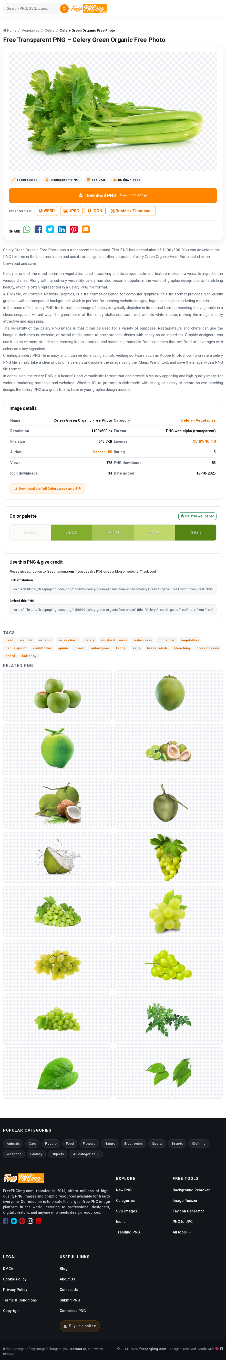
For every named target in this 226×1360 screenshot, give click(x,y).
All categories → (86, 1154)
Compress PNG (73, 1311)
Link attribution (21, 580)
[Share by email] (86, 231)
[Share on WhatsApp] (27, 231)
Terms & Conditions (20, 1300)
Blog (64, 1268)
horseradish (157, 648)
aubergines (100, 648)
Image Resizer (185, 1200)
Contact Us (69, 1289)
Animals (13, 1143)
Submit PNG (70, 1300)
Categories (125, 1200)
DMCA (8, 1268)
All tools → (182, 1232)
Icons (121, 1221)
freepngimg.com (152, 1349)
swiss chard (68, 640)
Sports (157, 1143)
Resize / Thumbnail (131, 210)
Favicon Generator (188, 1211)
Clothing (199, 1143)
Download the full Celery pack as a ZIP (47, 488)
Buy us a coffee (80, 1326)
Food (70, 1143)
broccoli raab (208, 648)
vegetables (190, 640)
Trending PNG (128, 1232)
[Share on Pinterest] (74, 231)
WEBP (47, 210)
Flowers (89, 1143)
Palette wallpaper (197, 516)
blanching (182, 648)
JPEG (71, 210)
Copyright (11, 1311)
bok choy (29, 656)
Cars (32, 1143)
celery (89, 640)
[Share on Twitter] (50, 231)
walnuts (26, 640)
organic (45, 640)
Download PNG (113, 195)
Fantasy (36, 1154)
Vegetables (206, 420)
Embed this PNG (21, 601)
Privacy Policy (15, 1289)
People (51, 1143)
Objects (58, 1154)
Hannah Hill (102, 452)
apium (63, 648)
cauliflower (42, 648)
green (79, 648)
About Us (67, 1279)
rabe (137, 648)
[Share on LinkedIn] (62, 231)
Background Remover (191, 1190)
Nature (110, 1143)
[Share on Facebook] (38, 231)
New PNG (124, 1190)
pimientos (166, 640)
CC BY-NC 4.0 (204, 441)
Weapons (14, 1154)
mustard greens (114, 640)
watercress (142, 640)
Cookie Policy (14, 1279)
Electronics (133, 1143)
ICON (95, 210)
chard (10, 656)
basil (9, 640)
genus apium (15, 648)
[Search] (33, 8)
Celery (187, 420)
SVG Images (126, 1211)
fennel (121, 648)
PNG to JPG (183, 1221)
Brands (177, 1143)
